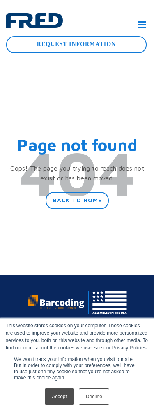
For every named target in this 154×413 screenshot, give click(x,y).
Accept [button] (59, 396)
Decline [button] (94, 396)
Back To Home (77, 199)
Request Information (76, 44)
